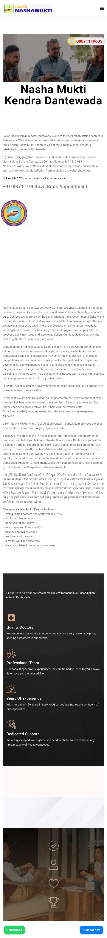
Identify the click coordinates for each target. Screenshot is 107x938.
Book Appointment (66, 186)
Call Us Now (91, 930)
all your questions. (54, 178)
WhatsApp (14, 930)
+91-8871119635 (22, 186)
